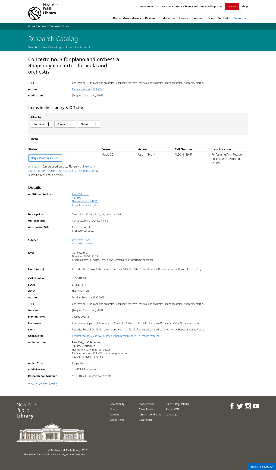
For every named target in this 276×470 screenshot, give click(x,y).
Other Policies (147, 409)
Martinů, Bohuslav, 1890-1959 (88, 89)
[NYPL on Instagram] (247, 406)
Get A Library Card (187, 6)
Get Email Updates (211, 6)
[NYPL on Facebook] (231, 406)
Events (183, 18)
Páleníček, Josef (80, 194)
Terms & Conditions (150, 414)
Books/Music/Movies (127, 18)
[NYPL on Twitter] (239, 406)
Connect (197, 18)
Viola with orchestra (82, 243)
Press (113, 409)
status (89, 124)
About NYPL (173, 409)
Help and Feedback (262, 466)
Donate (232, 6)
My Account (149, 6)
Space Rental (117, 419)
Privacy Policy (146, 404)
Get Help (224, 18)
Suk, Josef (77, 198)
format (65, 124)
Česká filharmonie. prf (84, 205)
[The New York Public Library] (43, 11)
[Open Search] (241, 18)
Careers (114, 414)
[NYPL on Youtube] (255, 406)
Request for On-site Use (45, 158)
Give (211, 18)
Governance (145, 419)
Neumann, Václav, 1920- (85, 201)
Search (32, 47)
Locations (167, 6)
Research (151, 18)
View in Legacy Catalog (42, 384)
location (42, 124)
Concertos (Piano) (81, 240)
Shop (245, 6)
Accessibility (117, 404)
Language (171, 414)
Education (168, 18)
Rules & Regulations (177, 404)
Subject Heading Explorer (56, 47)
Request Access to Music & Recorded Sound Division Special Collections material (115, 335)
